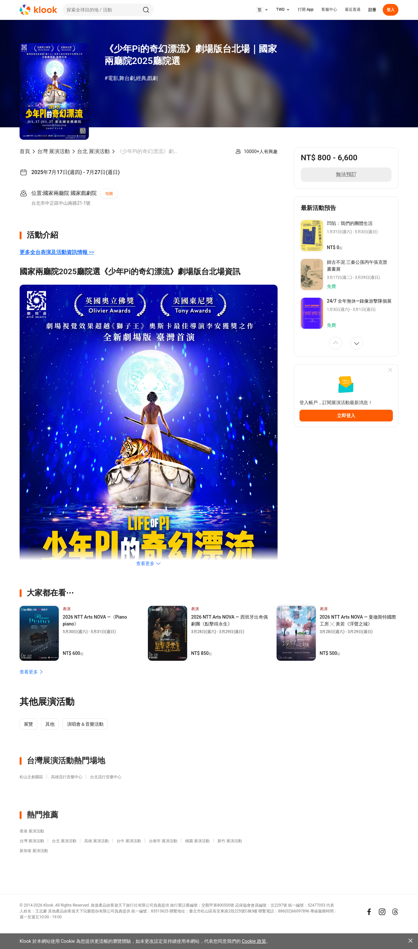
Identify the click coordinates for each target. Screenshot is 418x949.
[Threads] (395, 912)
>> (57, 252)
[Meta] (369, 912)
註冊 (372, 10)
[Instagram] (382, 912)
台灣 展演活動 (53, 151)
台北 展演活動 (93, 151)
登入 (390, 10)
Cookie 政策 (254, 941)
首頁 (25, 151)
